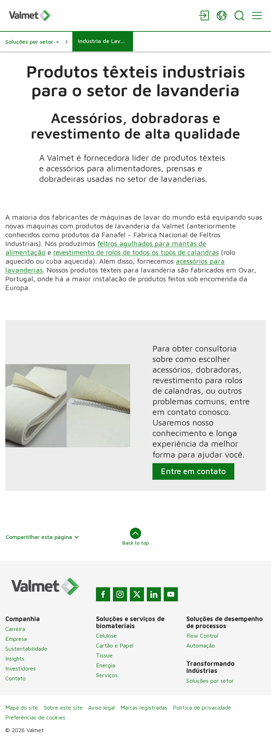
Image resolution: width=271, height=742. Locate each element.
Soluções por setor (210, 680)
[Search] (239, 15)
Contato (15, 678)
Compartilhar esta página (42, 537)
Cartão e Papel (114, 645)
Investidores (20, 668)
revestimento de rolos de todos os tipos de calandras (136, 252)
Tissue (104, 655)
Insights (14, 658)
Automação (200, 645)
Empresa (16, 639)
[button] (32, 41)
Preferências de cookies (35, 717)
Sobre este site (63, 707)
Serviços (107, 675)
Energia (105, 665)
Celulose (106, 635)
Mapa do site (21, 707)
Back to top (135, 536)
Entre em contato (193, 471)
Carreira (15, 629)
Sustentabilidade (26, 648)
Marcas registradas (143, 707)
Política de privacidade (202, 707)
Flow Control (202, 635)
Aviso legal (101, 707)
